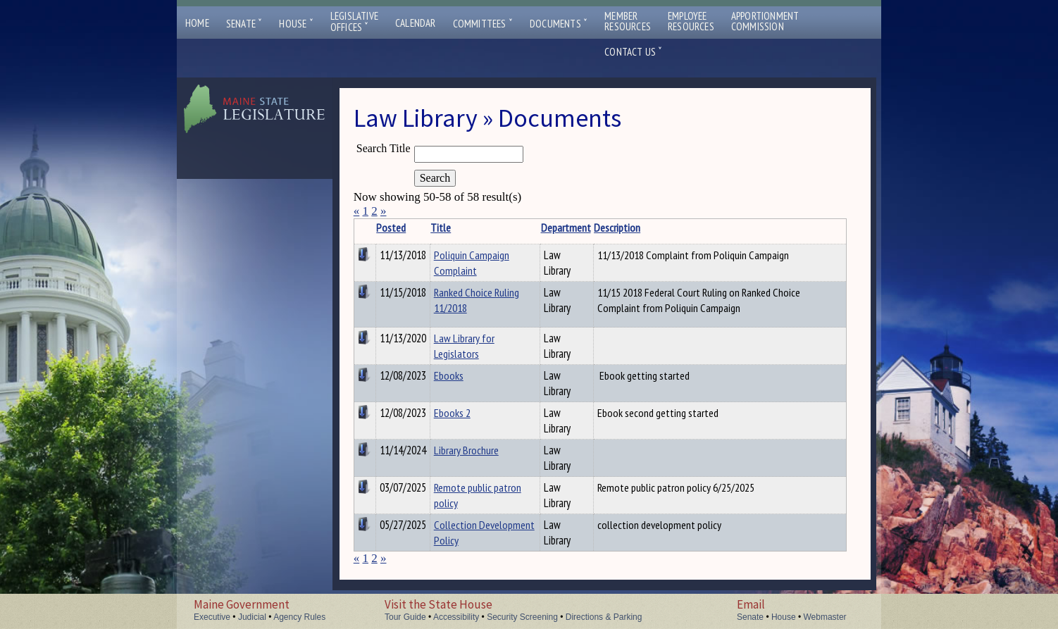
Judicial (252, 617)
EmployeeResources (691, 21)
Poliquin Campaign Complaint (471, 262)
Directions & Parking (604, 617)
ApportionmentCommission (765, 21)
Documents (558, 24)
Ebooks (448, 375)
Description (617, 227)
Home (197, 23)
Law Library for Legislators (464, 345)
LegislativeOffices (354, 22)
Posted (391, 227)
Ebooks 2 (452, 413)
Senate (244, 24)
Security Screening (522, 617)
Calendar (415, 23)
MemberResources (627, 21)
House (296, 24)
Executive (212, 617)
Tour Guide (405, 617)
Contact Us (633, 52)
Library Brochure (466, 450)
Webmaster (824, 617)
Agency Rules (299, 617)
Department (566, 227)
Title (440, 227)
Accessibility (456, 617)
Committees (483, 24)
